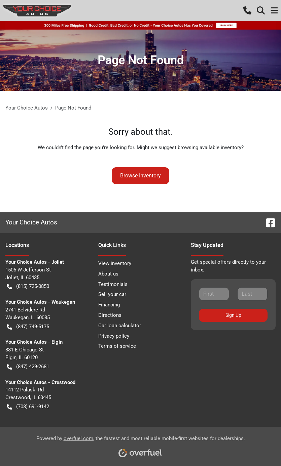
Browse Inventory (140, 175)
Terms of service (117, 346)
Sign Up (233, 315)
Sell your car (112, 294)
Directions (109, 315)
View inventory (114, 263)
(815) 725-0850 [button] (28, 286)
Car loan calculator (119, 326)
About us (108, 274)
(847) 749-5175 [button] (28, 327)
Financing (109, 305)
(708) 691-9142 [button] (28, 407)
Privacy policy (113, 336)
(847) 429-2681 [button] (28, 367)
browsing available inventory (209, 147)
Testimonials (113, 284)
